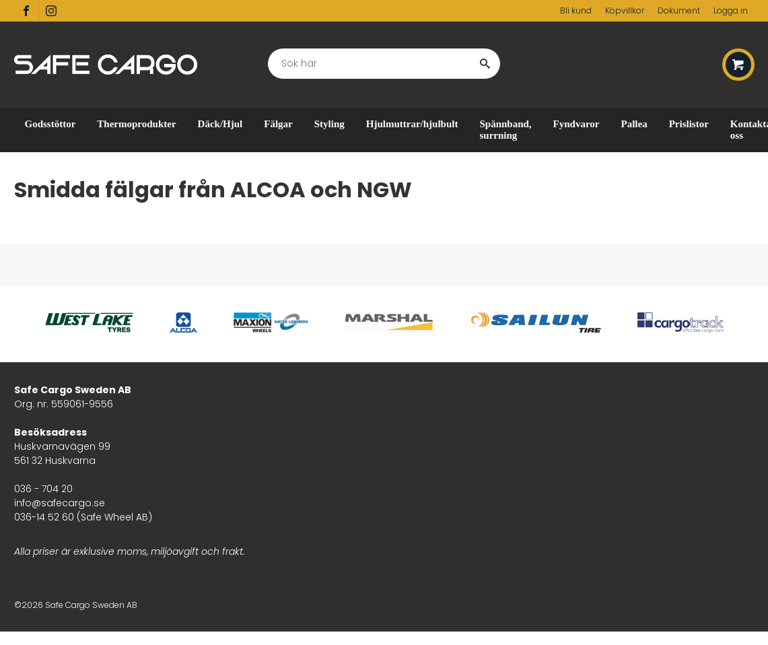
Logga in (730, 10)
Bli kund (576, 10)
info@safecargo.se (59, 503)
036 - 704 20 (43, 489)
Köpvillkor (624, 10)
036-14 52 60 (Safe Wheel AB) (83, 517)
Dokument (679, 10)
